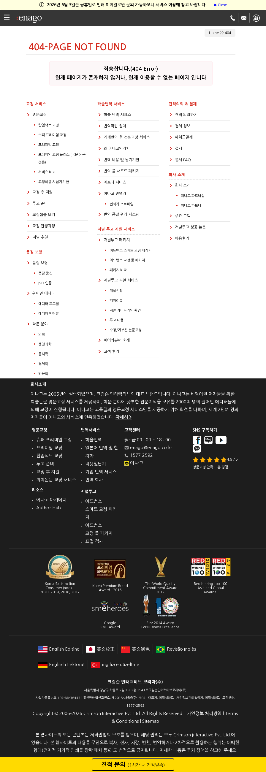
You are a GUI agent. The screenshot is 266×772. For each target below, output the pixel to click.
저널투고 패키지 (117, 240)
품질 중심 (45, 273)
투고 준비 (40, 203)
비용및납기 (95, 464)
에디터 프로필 (48, 304)
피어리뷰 (116, 300)
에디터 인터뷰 (48, 314)
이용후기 (182, 238)
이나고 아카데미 (51, 499)
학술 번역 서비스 (117, 115)
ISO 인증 (45, 283)
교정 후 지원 (42, 192)
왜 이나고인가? (116, 148)
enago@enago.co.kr (151, 447)
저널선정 (116, 291)
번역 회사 (94, 480)
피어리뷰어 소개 (117, 340)
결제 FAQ (183, 160)
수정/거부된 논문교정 (126, 330)
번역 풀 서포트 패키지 (121, 171)
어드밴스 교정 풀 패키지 (127, 260)
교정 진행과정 (43, 226)
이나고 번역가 (115, 194)
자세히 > (123, 417)
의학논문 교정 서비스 (56, 480)
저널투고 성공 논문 (190, 227)
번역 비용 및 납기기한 (121, 160)
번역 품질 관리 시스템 (121, 214)
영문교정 (39, 115)
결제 (178, 148)
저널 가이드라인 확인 (125, 310)
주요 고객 (182, 216)
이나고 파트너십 (193, 196)
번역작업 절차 (115, 126)
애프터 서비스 (115, 182)
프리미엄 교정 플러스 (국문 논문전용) (62, 158)
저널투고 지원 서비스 (121, 280)
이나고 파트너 (191, 205)
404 (228, 33)
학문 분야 (40, 324)
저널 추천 (40, 237)
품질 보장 (40, 263)
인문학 (43, 373)
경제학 (43, 364)
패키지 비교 (118, 270)
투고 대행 (117, 320)
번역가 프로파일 (121, 204)
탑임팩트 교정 (48, 125)
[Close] (220, 5)
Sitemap (150, 721)
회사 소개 (182, 185)
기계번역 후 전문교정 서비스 (127, 137)
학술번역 (93, 439)
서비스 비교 (47, 172)
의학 (41, 334)
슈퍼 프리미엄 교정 (54, 439)
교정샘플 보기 (43, 215)
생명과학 (44, 344)
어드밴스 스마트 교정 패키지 (130, 250)
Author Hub (48, 507)
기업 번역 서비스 (101, 472)
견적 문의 (133, 765)
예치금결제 (184, 137)
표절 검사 (94, 541)
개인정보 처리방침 (204, 713)
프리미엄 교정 (48, 145)
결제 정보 (182, 126)
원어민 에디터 (43, 293)
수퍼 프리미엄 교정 (52, 135)
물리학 (43, 354)
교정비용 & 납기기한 (53, 182)
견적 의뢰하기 (186, 115)
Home (214, 33)
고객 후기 (111, 351)
